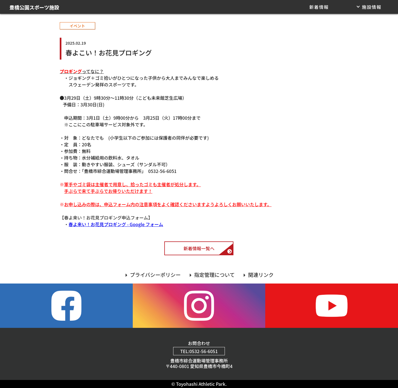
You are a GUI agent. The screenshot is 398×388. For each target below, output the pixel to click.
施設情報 (371, 7)
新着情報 (319, 7)
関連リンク (261, 274)
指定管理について (214, 274)
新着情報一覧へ (198, 248)
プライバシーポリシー (155, 274)
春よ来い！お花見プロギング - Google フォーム (116, 224)
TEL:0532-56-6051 (199, 351)
